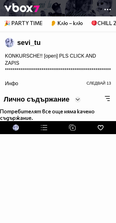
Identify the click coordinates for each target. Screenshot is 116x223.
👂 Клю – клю (66, 23)
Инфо (11, 83)
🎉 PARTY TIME (23, 23)
